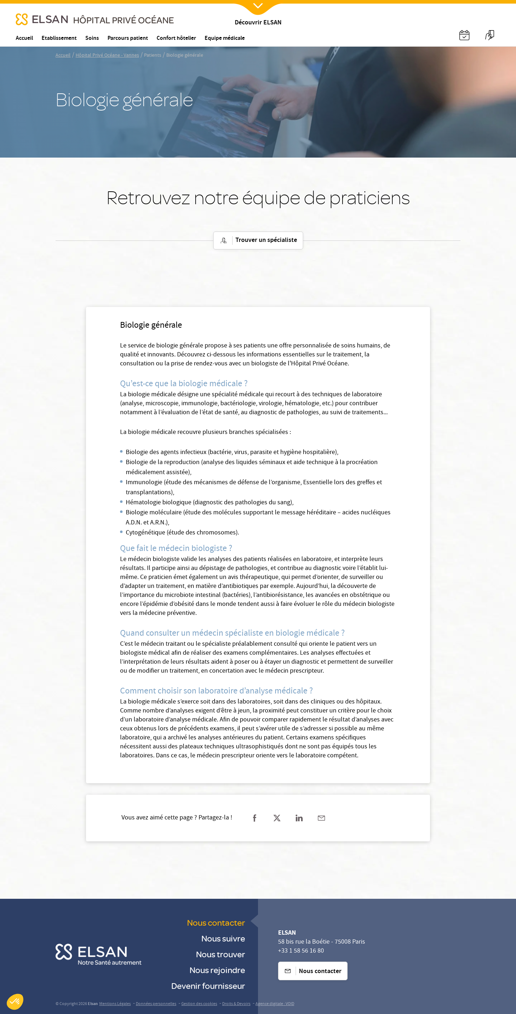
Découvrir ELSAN (258, 23)
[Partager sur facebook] (254, 818)
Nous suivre (223, 938)
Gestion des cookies (199, 1004)
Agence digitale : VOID (274, 1004)
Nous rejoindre (217, 969)
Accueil (63, 55)
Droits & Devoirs (236, 1004)
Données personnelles (156, 1004)
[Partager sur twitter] (277, 818)
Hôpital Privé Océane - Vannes (107, 55)
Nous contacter (216, 922)
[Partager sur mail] (321, 818)
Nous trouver (220, 953)
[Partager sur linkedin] (299, 818)
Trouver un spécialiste (258, 240)
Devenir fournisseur (208, 985)
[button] (15, 1001)
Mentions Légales (115, 1004)
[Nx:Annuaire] (464, 35)
